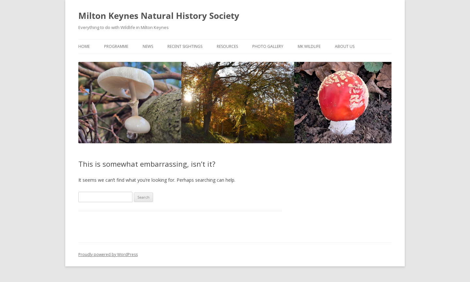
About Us (344, 46)
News (148, 46)
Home (84, 46)
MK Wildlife (309, 46)
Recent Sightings (184, 46)
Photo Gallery (267, 46)
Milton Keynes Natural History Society (158, 15)
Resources (227, 46)
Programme (116, 46)
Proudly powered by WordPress (108, 254)
